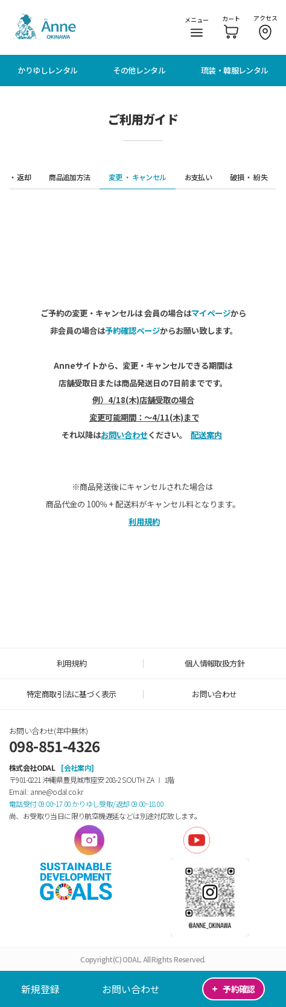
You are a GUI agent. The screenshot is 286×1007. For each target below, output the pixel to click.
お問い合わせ (131, 989)
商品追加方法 (69, 177)
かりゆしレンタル (47, 70)
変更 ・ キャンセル (138, 177)
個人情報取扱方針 (214, 663)
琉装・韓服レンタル (235, 70)
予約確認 (233, 988)
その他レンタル (139, 70)
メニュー (197, 26)
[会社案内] (77, 767)
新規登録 (40, 989)
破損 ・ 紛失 (248, 177)
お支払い (198, 177)
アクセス (265, 26)
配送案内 (206, 435)
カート (231, 26)
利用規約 (144, 521)
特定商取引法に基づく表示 (71, 694)
